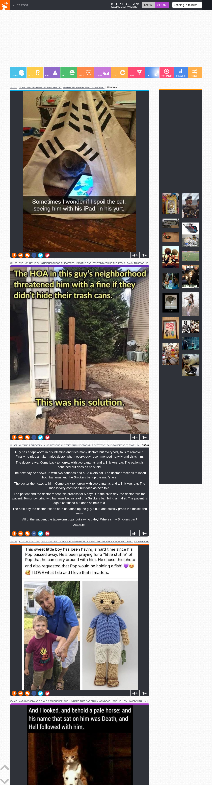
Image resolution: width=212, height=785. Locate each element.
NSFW (102, 73)
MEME (18, 73)
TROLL (85, 73)
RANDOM (195, 73)
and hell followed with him (129, 701)
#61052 (13, 445)
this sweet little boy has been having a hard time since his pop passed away (87, 541)
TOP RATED (166, 73)
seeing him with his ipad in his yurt (84, 87)
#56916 (13, 701)
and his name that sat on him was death (87, 701)
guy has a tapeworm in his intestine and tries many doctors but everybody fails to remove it (73, 445)
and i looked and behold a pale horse (41, 701)
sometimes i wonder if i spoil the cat (40, 87)
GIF (119, 73)
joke (131, 445)
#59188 (13, 541)
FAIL (51, 73)
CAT (153, 73)
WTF (34, 73)
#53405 (13, 87)
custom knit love (29, 541)
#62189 (13, 263)
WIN (136, 73)
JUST (20, 5)
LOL (68, 73)
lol (138, 445)
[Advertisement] (106, 40)
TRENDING (181, 73)
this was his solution (147, 263)
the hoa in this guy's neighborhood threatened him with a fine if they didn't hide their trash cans (75, 263)
